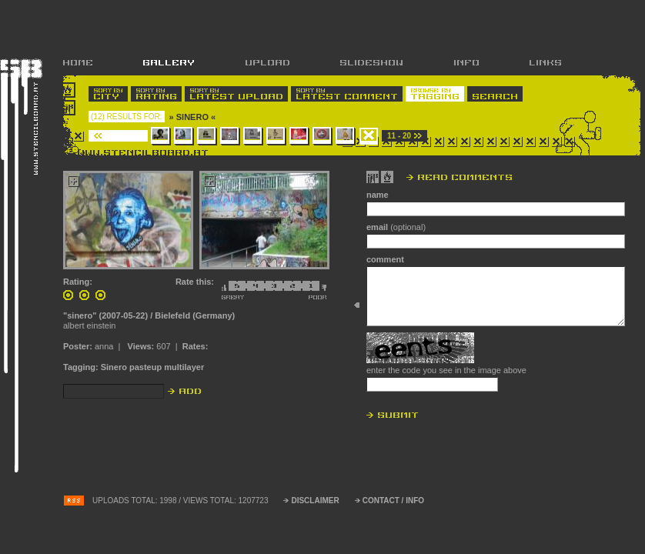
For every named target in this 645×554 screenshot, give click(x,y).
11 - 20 (399, 136)
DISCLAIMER (315, 500)
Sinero (114, 367)
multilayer (184, 367)
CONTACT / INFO (393, 500)
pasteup (145, 367)
